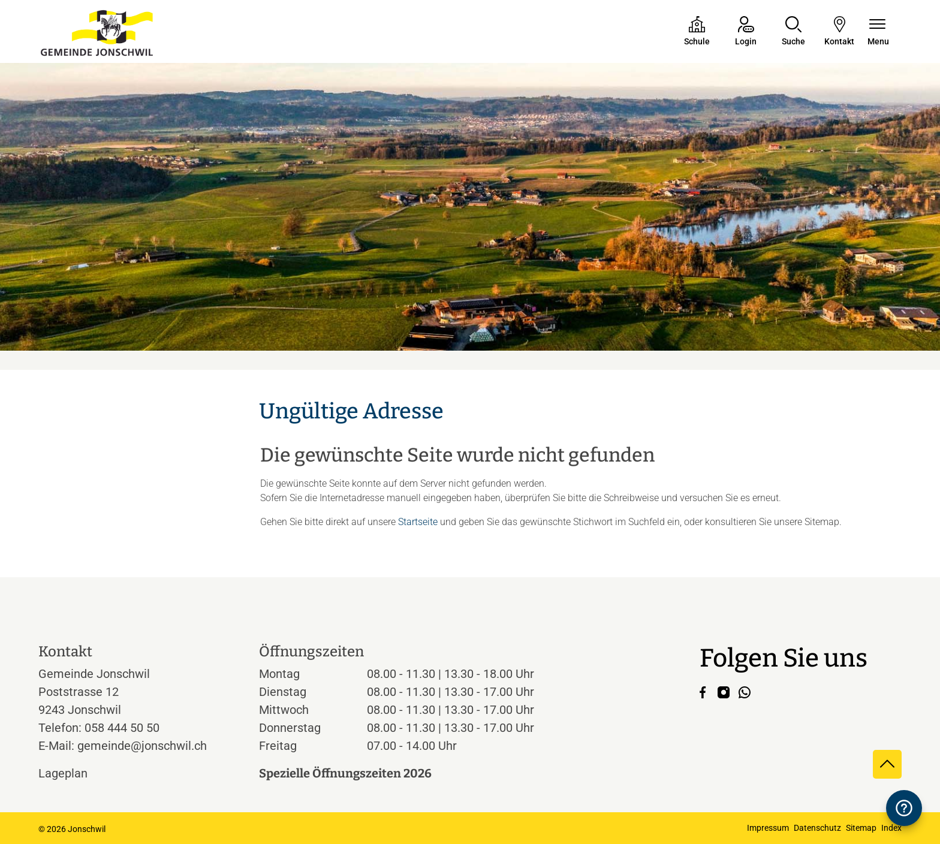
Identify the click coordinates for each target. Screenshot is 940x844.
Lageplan (74, 773)
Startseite (418, 522)
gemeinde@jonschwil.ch (142, 746)
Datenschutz (817, 828)
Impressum (768, 828)
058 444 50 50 (122, 728)
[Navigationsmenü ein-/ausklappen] (878, 32)
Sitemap (861, 828)
